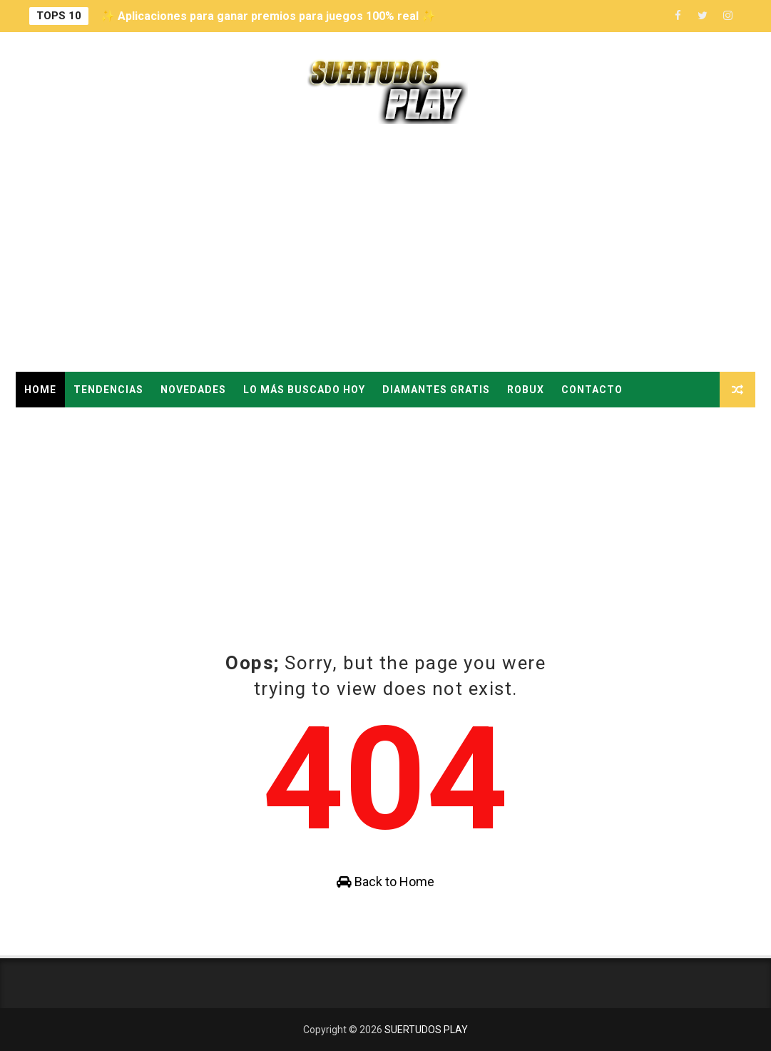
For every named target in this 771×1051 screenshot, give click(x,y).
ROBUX (525, 389)
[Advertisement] (386, 250)
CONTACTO (592, 389)
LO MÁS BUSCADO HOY (304, 389)
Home (40, 389)
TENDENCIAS (108, 389)
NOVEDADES (193, 389)
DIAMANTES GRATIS (436, 389)
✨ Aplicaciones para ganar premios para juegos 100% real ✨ (268, 16)
